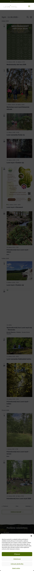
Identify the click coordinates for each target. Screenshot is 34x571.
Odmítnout (17, 559)
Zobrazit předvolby (17, 564)
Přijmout (17, 554)
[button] (31, 536)
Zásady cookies (16, 568)
